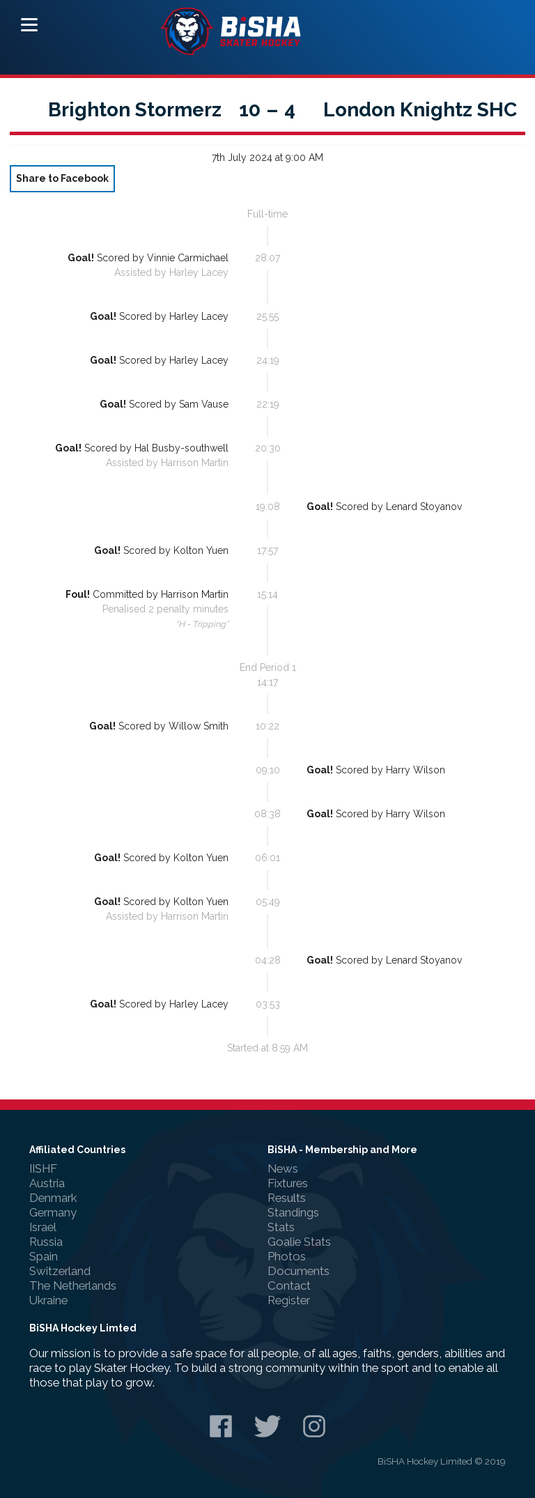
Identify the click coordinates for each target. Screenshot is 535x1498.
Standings (293, 1212)
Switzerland (60, 1271)
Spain (43, 1256)
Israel (42, 1227)
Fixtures (288, 1183)
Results (287, 1198)
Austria (47, 1183)
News (283, 1168)
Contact (289, 1285)
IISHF (43, 1168)
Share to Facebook (62, 178)
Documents (298, 1271)
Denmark (53, 1198)
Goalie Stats (299, 1242)
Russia (46, 1242)
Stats (281, 1227)
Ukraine (48, 1300)
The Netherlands (72, 1285)
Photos (287, 1256)
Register (289, 1300)
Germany (53, 1212)
